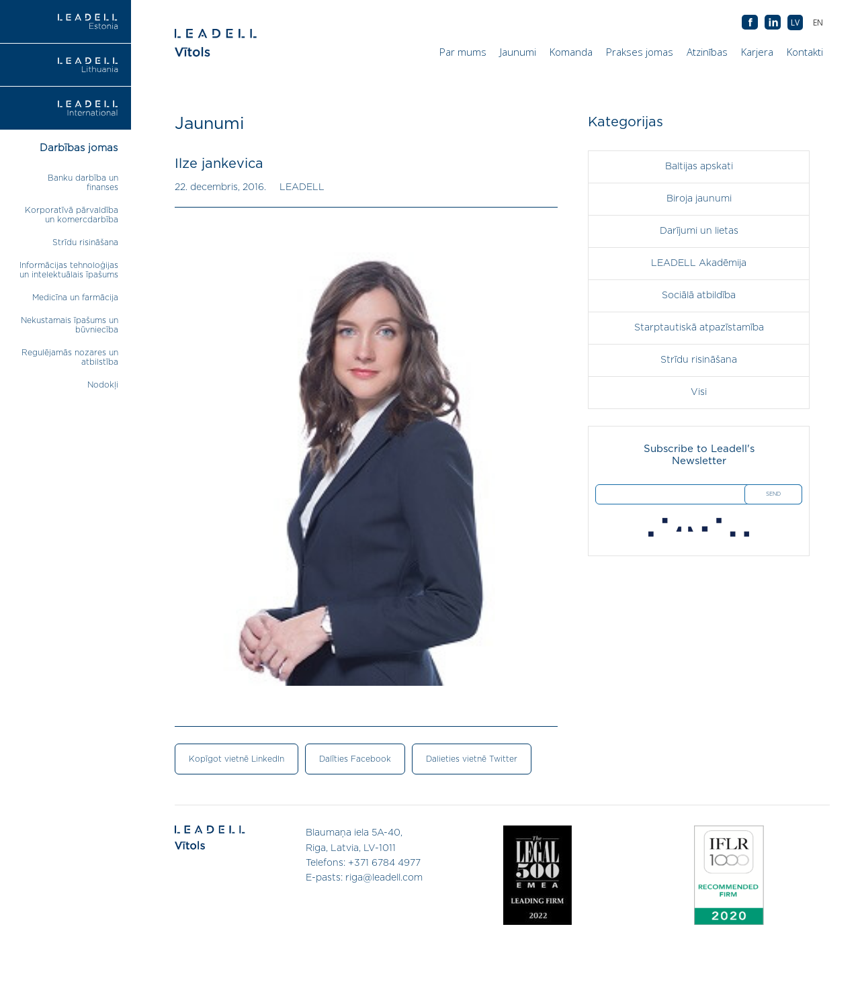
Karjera (757, 51)
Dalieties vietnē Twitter (471, 759)
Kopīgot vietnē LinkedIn (236, 759)
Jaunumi (518, 51)
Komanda (571, 51)
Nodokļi (102, 385)
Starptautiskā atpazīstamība (699, 327)
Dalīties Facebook (355, 759)
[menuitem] (818, 22)
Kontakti (805, 51)
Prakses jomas (639, 51)
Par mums (462, 51)
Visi (699, 392)
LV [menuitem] (795, 22)
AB (772, 23)
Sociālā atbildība (699, 295)
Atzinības (707, 51)
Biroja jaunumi (699, 199)
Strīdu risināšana (85, 242)
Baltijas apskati (699, 166)
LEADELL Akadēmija (698, 263)
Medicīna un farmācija (75, 298)
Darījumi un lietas (699, 231)
